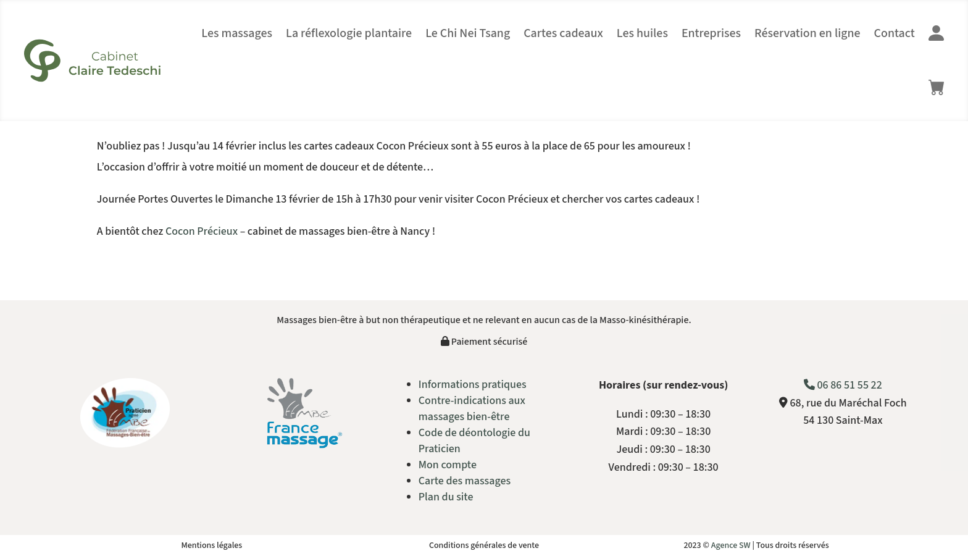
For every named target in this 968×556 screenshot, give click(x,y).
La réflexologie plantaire (349, 33)
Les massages (236, 33)
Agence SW (731, 545)
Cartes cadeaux (563, 33)
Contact (894, 33)
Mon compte (448, 465)
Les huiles (642, 33)
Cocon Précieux (201, 231)
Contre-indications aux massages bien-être (472, 408)
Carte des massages (465, 481)
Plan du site (446, 497)
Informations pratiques (473, 384)
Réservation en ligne (807, 33)
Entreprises (711, 33)
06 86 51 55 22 (843, 385)
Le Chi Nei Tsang (467, 33)
